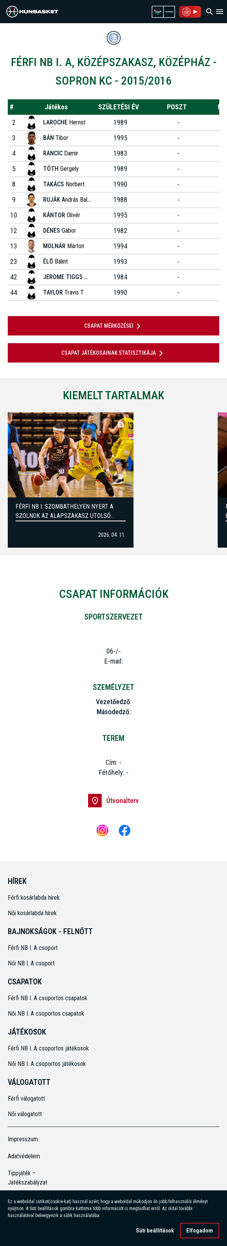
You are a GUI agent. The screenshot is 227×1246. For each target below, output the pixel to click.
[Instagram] (102, 830)
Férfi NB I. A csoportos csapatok (48, 998)
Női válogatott (25, 1114)
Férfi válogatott (26, 1098)
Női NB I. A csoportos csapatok (47, 1013)
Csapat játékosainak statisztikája (113, 353)
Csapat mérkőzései (113, 326)
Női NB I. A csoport (31, 963)
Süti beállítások (155, 1232)
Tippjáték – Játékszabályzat (27, 1177)
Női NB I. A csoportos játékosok (47, 1063)
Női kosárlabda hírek (32, 913)
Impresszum (23, 1139)
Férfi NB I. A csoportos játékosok (48, 1048)
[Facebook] (124, 830)
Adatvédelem (24, 1156)
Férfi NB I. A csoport (33, 948)
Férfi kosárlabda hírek (34, 897)
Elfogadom (199, 1232)
